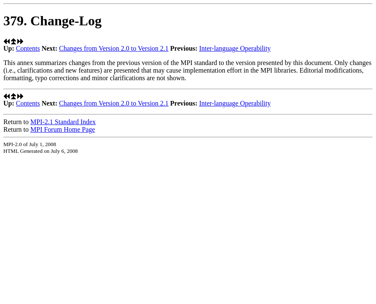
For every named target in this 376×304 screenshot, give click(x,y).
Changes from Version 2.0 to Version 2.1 (114, 48)
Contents (28, 48)
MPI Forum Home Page (62, 129)
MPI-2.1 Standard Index (63, 121)
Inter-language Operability (235, 48)
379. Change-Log (52, 20)
